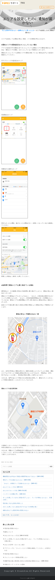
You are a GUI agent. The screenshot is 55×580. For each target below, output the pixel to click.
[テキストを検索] (25, 466)
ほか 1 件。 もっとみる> (11, 515)
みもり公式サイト (47, 7)
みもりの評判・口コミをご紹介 (15, 544)
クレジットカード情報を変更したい (16, 557)
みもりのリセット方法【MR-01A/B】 (17, 535)
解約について (9, 532)
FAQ (23, 3)
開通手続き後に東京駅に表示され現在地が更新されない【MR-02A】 (27, 561)
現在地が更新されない (12, 528)
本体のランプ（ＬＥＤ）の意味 (15, 564)
